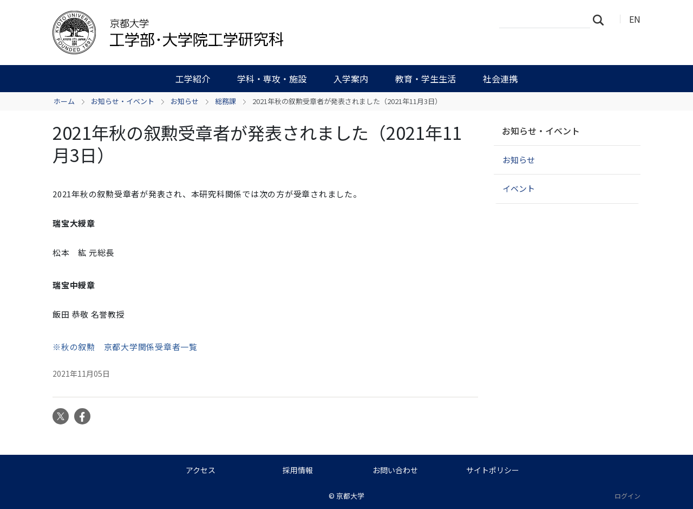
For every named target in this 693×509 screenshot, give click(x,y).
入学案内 (351, 78)
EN (634, 19)
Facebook (82, 416)
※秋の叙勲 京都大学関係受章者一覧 (125, 346)
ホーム (64, 101)
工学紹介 (192, 78)
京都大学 (350, 496)
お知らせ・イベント (122, 101)
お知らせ (185, 101)
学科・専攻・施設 (271, 78)
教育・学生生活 (425, 78)
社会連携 (500, 78)
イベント (518, 188)
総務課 (225, 101)
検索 (601, 19)
